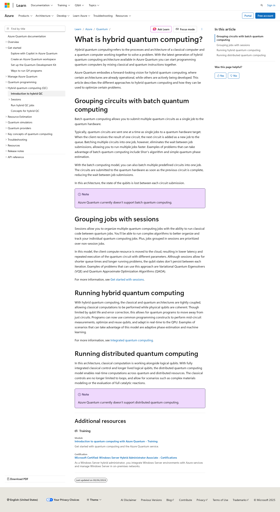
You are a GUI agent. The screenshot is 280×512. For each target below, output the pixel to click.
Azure (88, 29)
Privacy (201, 500)
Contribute (185, 500)
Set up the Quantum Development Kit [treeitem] (33, 65)
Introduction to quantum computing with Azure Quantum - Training (116, 441)
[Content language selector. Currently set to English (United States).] (22, 500)
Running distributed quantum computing (241, 55)
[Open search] (262, 5)
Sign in (271, 5)
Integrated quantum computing (131, 340)
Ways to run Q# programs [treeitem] (26, 70)
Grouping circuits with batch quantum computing (240, 38)
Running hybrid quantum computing (238, 50)
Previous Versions (151, 500)
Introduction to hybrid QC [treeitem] (27, 93)
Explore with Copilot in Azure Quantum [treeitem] (34, 53)
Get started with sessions (127, 279)
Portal (248, 15)
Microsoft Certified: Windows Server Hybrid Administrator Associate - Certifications (126, 457)
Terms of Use (220, 500)
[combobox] (35, 29)
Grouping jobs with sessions (233, 45)
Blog (169, 500)
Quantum (102, 29)
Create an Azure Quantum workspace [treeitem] (33, 59)
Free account (265, 15)
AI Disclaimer (128, 500)
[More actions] (202, 29)
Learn (78, 29)
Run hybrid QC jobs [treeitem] (22, 105)
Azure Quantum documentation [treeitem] (27, 36)
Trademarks (239, 500)
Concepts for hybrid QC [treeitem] (25, 111)
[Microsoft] (7, 5)
